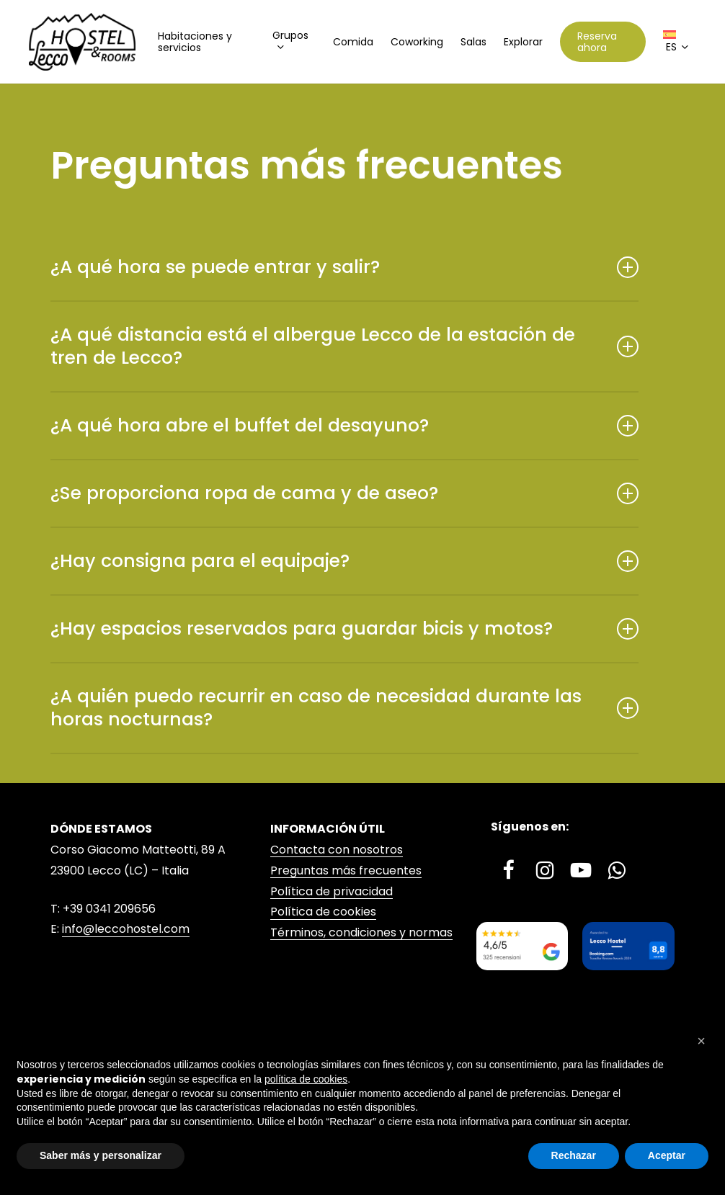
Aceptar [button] (666, 1155)
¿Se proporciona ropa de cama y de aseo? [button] (344, 493)
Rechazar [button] (573, 1155)
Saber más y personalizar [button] (100, 1155)
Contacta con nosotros (336, 849)
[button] (701, 1040)
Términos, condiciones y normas (361, 932)
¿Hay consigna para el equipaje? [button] (344, 560)
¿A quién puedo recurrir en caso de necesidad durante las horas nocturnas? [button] (344, 708)
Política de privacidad (331, 891)
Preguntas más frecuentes (346, 870)
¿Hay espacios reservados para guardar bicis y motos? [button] (344, 628)
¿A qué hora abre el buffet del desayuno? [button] (344, 425)
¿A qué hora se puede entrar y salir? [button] (344, 266)
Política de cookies (323, 911)
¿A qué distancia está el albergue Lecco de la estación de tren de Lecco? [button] (344, 346)
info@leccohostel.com (126, 929)
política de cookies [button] (305, 1079)
